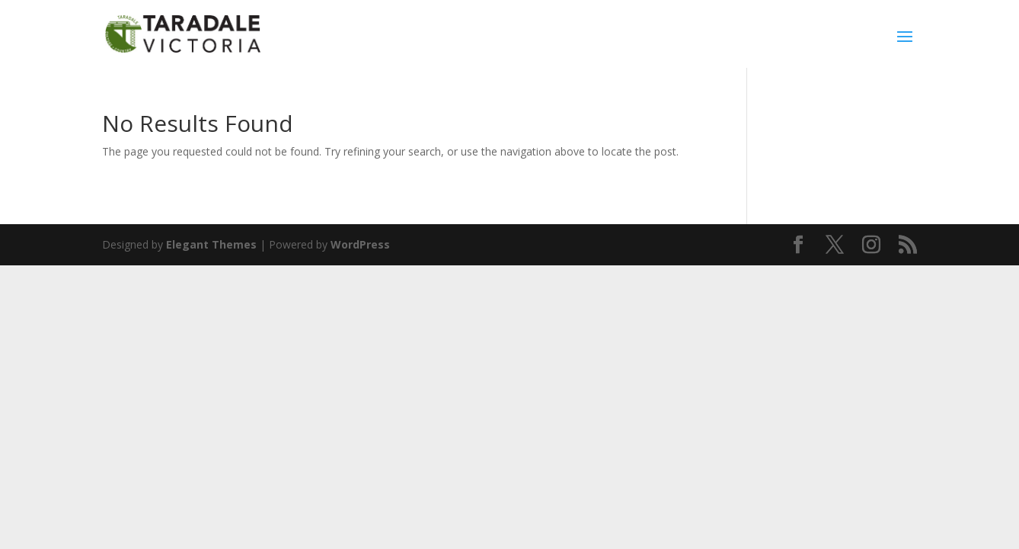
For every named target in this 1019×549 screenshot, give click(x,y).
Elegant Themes (211, 244)
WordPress (360, 244)
